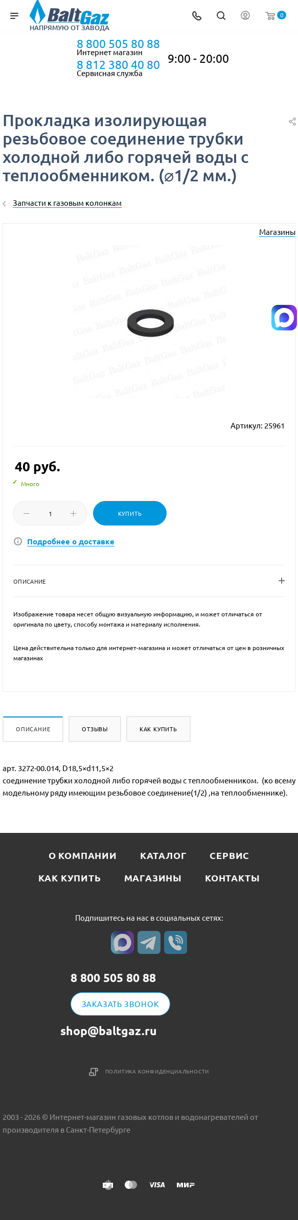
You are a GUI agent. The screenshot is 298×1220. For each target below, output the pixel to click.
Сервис (229, 855)
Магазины (277, 231)
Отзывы (95, 729)
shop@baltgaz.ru (108, 1030)
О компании (83, 855)
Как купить (158, 729)
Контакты (232, 877)
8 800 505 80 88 (118, 43)
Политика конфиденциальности (157, 1071)
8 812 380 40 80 (118, 64)
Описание (33, 729)
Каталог (163, 855)
